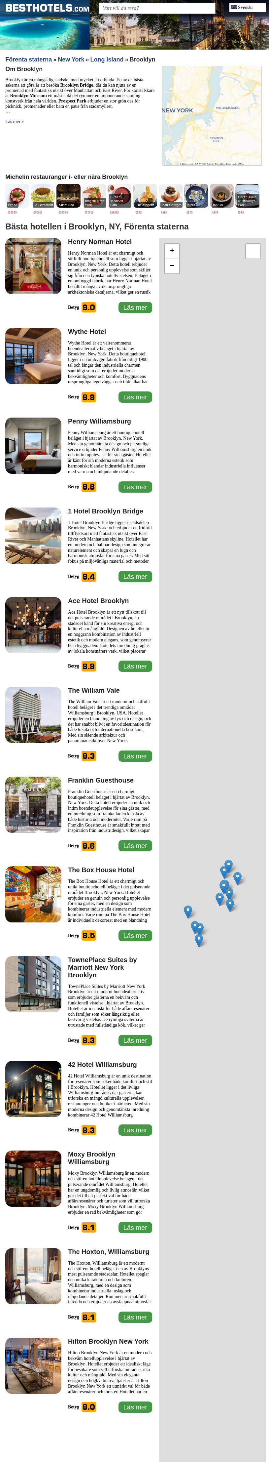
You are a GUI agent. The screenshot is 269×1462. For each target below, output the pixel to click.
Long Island (107, 59)
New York (71, 59)
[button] (237, 878)
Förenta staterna (28, 59)
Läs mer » (14, 121)
